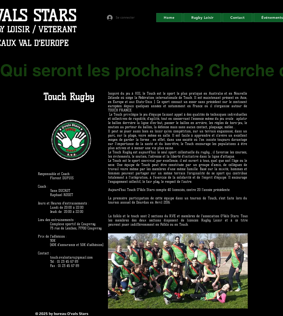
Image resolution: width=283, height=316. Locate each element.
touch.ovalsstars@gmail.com (71, 257)
